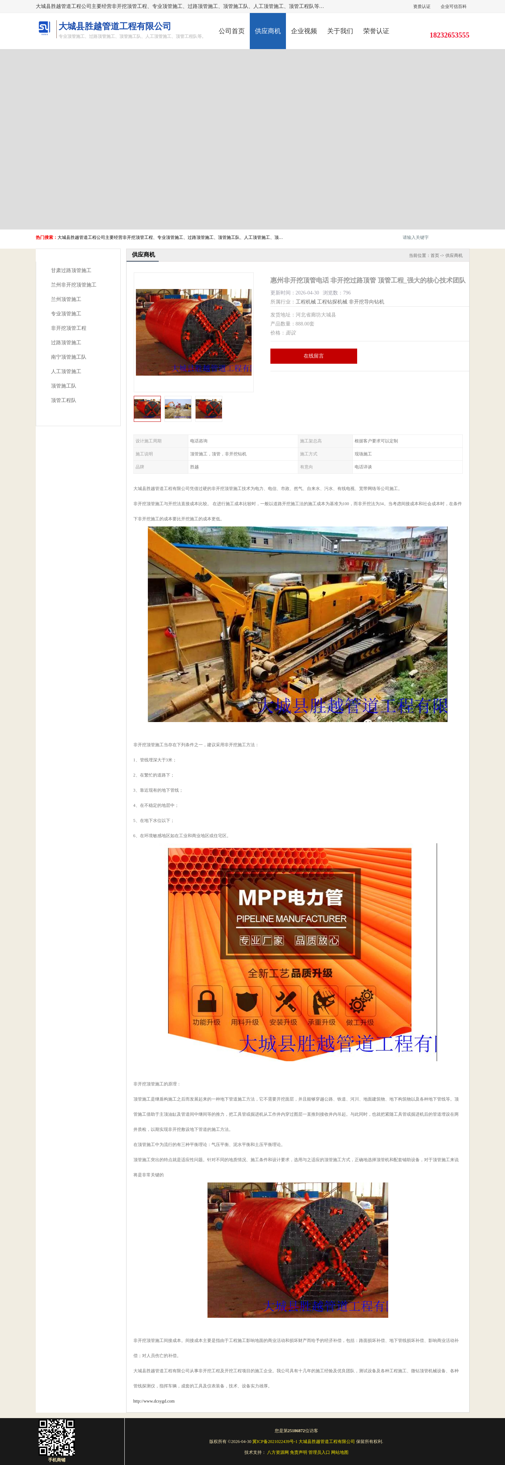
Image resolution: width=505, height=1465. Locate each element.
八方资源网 (278, 1452)
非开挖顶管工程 (68, 328)
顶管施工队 (63, 386)
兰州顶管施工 (66, 299)
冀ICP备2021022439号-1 (275, 1441)
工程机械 (306, 302)
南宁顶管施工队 (68, 357)
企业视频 (304, 31)
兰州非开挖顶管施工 (74, 285)
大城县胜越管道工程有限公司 (327, 1441)
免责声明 (298, 1452)
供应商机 (268, 31)
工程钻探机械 (332, 302)
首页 (435, 255)
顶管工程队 (63, 400)
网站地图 (339, 1452)
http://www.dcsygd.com (154, 1401)
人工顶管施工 (66, 371)
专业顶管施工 (66, 313)
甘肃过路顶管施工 (71, 270)
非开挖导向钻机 (366, 302)
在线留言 (314, 356)
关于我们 (340, 31)
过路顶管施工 (66, 342)
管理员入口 (319, 1452)
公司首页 (232, 31)
